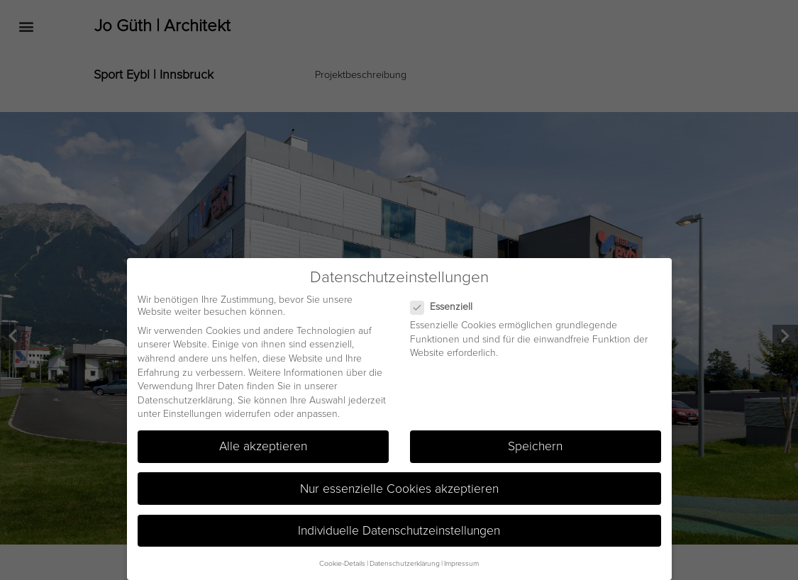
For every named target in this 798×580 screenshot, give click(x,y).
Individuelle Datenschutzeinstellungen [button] (399, 528)
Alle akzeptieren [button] (263, 444)
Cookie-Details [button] (342, 561)
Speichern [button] (535, 444)
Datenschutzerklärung (185, 398)
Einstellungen (192, 412)
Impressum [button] (461, 561)
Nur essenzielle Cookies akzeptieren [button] (399, 486)
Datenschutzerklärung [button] (405, 561)
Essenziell (447, 305)
